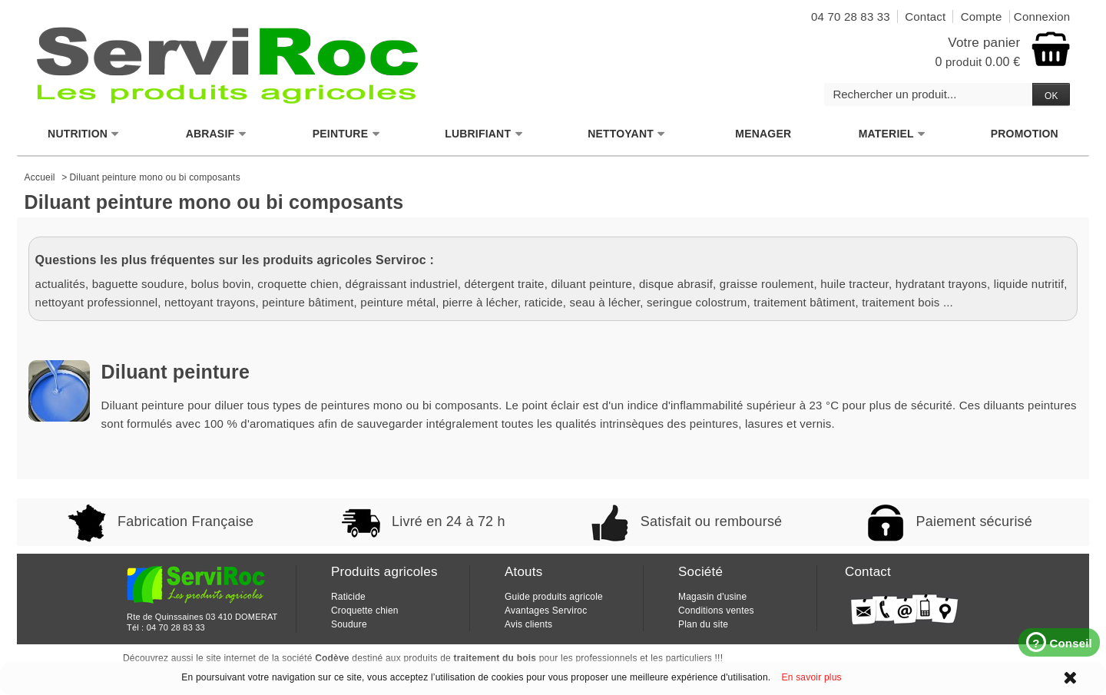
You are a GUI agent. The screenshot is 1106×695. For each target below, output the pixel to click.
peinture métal (397, 302)
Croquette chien (365, 610)
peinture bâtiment (307, 302)
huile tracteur (854, 283)
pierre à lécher (480, 302)
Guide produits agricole (554, 596)
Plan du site (703, 624)
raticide (544, 302)
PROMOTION (1024, 133)
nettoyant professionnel (96, 302)
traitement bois (900, 302)
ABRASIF (216, 134)
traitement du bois (495, 658)
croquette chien (298, 283)
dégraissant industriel (402, 283)
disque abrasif (676, 283)
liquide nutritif (1029, 283)
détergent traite (505, 283)
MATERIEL (892, 134)
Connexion (1042, 16)
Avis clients (528, 624)
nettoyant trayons (209, 302)
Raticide (348, 596)
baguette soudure (138, 283)
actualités (60, 283)
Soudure (349, 624)
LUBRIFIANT (484, 134)
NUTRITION (84, 134)
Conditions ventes (716, 610)
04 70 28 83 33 (176, 627)
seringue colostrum (697, 302)
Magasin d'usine (712, 596)
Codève (332, 658)
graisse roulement (767, 283)
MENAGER (763, 133)
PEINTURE (346, 134)
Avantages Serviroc (546, 610)
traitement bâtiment (804, 302)
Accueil (40, 177)
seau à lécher (605, 302)
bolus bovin (220, 283)
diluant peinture (591, 283)
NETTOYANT (627, 134)
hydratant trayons (941, 283)
